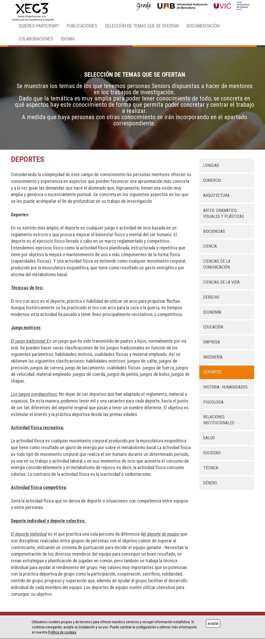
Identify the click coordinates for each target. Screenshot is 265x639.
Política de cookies (62, 632)
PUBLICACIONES (82, 25)
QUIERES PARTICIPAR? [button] (39, 25)
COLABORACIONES (36, 38)
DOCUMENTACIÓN (203, 25)
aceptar (213, 623)
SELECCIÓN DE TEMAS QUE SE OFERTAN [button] (142, 25)
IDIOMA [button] (68, 38)
